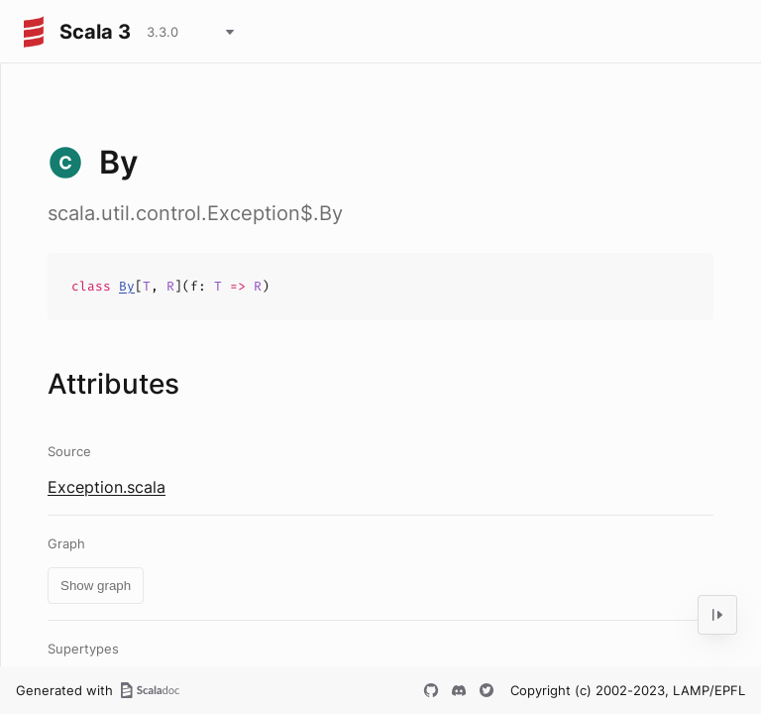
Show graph (95, 585)
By (127, 286)
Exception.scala (106, 487)
